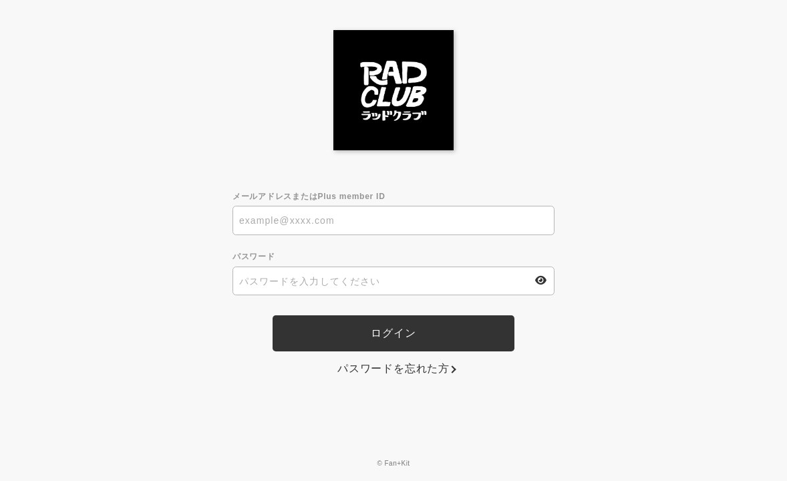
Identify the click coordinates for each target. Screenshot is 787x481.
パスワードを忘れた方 (393, 368)
